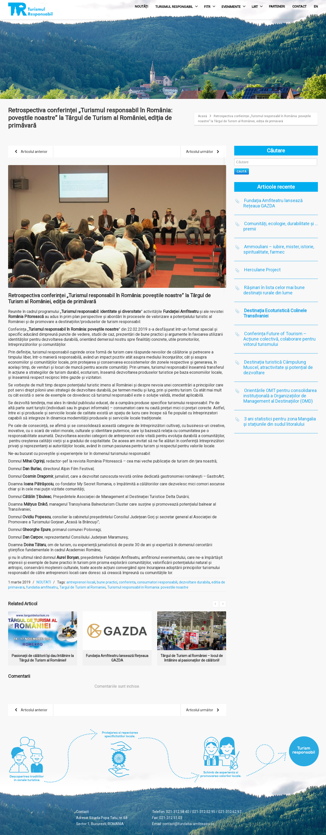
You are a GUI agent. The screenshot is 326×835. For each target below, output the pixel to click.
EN (316, 6)
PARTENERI (277, 6)
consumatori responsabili (157, 582)
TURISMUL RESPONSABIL (176, 6)
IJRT (257, 6)
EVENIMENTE (234, 6)
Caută (242, 171)
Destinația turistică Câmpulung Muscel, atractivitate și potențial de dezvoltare (278, 367)
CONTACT (299, 6)
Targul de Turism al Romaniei (82, 587)
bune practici (107, 582)
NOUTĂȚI (141, 6)
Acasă (202, 116)
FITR (209, 6)
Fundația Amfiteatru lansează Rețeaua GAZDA (273, 203)
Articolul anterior (30, 152)
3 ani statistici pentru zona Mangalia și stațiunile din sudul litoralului (279, 421)
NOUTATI (44, 582)
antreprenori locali (80, 582)
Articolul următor (204, 152)
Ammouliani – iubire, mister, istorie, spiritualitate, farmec (278, 249)
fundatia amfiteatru (42, 587)
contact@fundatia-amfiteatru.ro (188, 824)
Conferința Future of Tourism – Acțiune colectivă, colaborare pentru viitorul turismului (279, 339)
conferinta (127, 582)
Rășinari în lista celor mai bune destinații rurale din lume (274, 290)
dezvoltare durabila (194, 582)
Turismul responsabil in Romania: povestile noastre (147, 587)
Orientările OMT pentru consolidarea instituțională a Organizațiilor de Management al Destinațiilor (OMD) (280, 396)
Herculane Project (262, 269)
